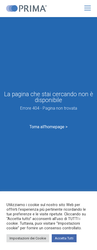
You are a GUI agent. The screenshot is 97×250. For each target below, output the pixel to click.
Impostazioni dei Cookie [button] (28, 238)
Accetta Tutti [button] (64, 238)
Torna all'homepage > (48, 126)
